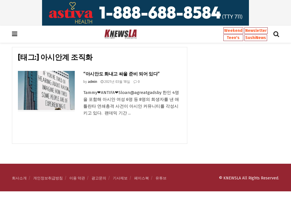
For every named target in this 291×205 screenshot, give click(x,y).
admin (92, 82)
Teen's (233, 37)
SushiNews (255, 37)
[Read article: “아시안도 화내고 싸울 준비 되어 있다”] (46, 91)
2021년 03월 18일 (115, 82)
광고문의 (99, 178)
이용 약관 (77, 178)
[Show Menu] (14, 34)
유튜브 (161, 178)
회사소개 (19, 178)
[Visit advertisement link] (145, 13)
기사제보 (120, 178)
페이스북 (141, 178)
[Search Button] (276, 34)
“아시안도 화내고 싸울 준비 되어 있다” (121, 74)
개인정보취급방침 (48, 178)
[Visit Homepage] (120, 34)
